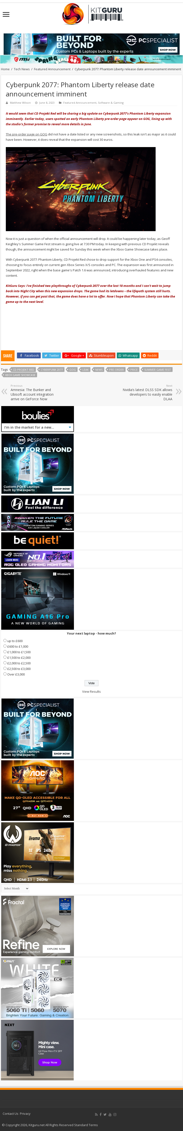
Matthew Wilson (20, 102)
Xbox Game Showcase (20, 375)
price (134, 369)
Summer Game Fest (157, 369)
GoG (72, 369)
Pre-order (116, 369)
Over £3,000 (16, 674)
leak (85, 369)
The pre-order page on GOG (26, 134)
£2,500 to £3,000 (19, 669)
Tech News (22, 69)
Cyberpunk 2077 (52, 369)
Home (5, 69)
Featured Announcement (52, 69)
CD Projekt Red (23, 369)
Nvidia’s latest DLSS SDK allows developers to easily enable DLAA (147, 392)
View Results (91, 691)
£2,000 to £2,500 (19, 663)
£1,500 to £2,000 (19, 657)
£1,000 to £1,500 (19, 652)
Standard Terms (86, 1125)
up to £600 (15, 641)
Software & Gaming (111, 102)
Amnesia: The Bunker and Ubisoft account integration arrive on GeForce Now (35, 392)
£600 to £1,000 (17, 646)
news (99, 369)
